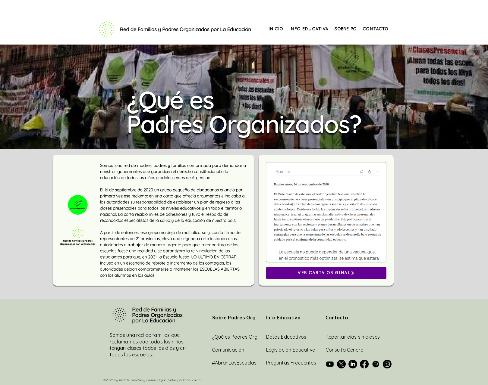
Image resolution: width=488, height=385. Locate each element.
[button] (308, 29)
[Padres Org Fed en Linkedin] (352, 364)
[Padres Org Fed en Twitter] (341, 364)
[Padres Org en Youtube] (330, 364)
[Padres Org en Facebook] (364, 364)
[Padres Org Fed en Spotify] (375, 364)
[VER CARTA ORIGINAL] (326, 273)
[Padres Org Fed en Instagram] (387, 364)
